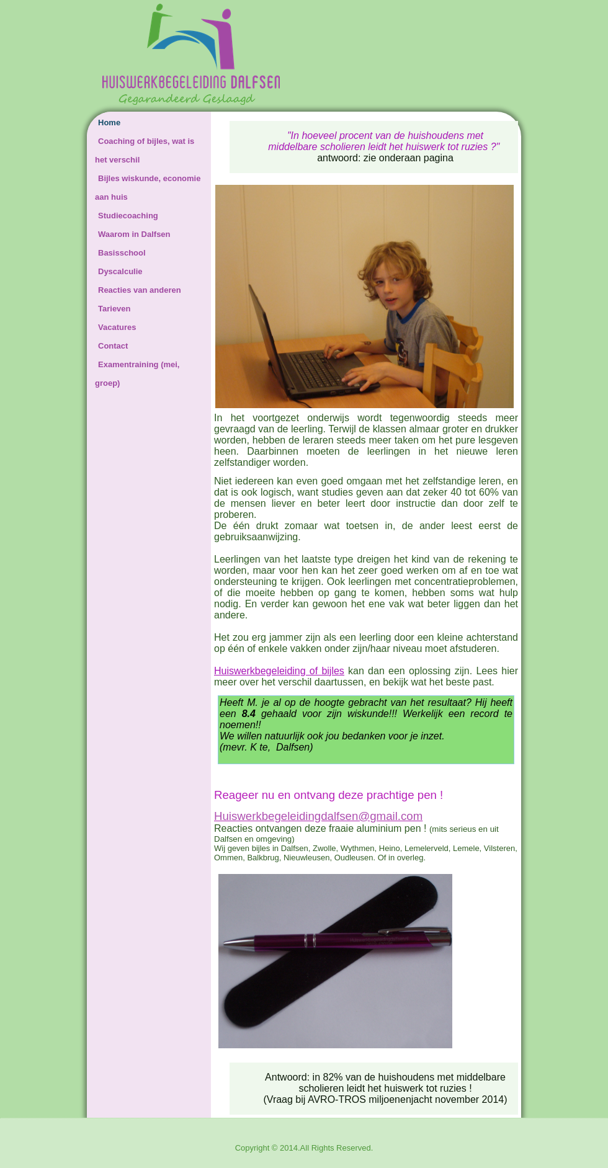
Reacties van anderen (139, 290)
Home (109, 122)
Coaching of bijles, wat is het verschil (144, 150)
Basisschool (122, 252)
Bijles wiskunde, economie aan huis (147, 188)
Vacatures (117, 327)
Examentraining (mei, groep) (137, 374)
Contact (113, 345)
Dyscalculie (120, 271)
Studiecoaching (128, 215)
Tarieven (114, 308)
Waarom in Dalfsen (134, 234)
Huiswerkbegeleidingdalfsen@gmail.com (318, 816)
